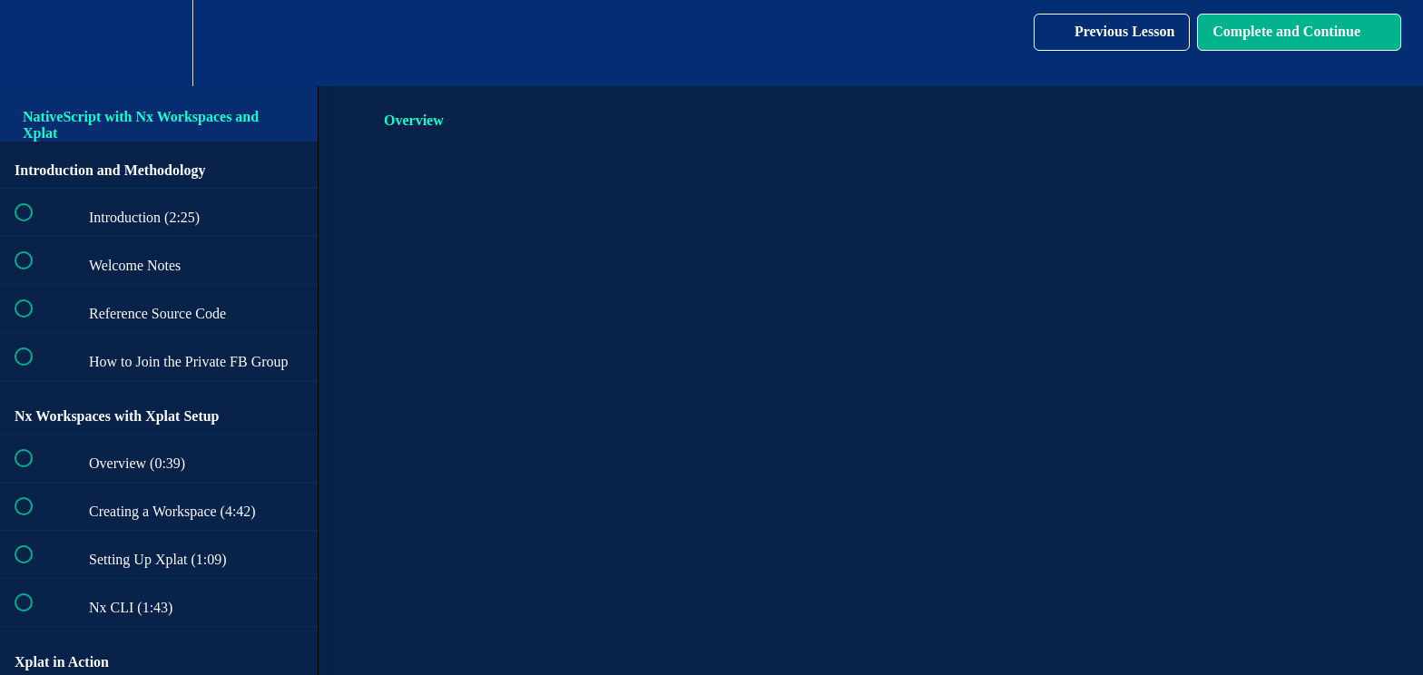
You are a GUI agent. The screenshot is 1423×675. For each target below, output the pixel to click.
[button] (33, 43)
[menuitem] (158, 43)
